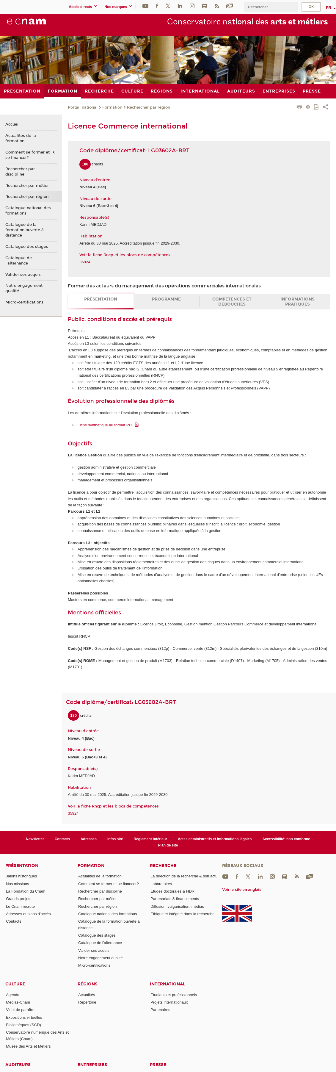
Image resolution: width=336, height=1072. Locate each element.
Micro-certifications (24, 302)
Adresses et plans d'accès (28, 914)
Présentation (100, 299)
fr (329, 7)
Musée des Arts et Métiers (28, 1046)
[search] (271, 7)
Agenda (12, 995)
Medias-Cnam (18, 1002)
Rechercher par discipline (20, 172)
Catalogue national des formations (28, 211)
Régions (88, 984)
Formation (112, 107)
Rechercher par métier (27, 185)
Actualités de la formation (20, 138)
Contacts (62, 839)
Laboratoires (161, 884)
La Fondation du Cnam (25, 891)
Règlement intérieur (150, 839)
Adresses (89, 839)
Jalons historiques (21, 876)
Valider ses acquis (23, 274)
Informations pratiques (297, 302)
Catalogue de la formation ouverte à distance (24, 230)
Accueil (12, 124)
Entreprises (92, 1064)
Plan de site (168, 845)
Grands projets (18, 898)
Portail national (83, 107)
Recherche (163, 865)
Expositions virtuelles (24, 1017)
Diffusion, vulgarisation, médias (177, 906)
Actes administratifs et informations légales (215, 839)
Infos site (115, 839)
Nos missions (17, 884)
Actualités (86, 995)
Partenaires (160, 1009)
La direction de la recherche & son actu (183, 876)
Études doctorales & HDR (172, 891)
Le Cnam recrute (20, 906)
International (167, 984)
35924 (84, 262)
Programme (166, 299)
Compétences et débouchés (232, 302)
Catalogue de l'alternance (18, 261)
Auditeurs (18, 1064)
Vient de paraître (20, 1009)
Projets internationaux (169, 1002)
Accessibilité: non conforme (286, 839)
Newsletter (35, 839)
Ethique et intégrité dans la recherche (182, 914)
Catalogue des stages (26, 246)
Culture (15, 984)
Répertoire (87, 1002)
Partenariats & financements (174, 898)
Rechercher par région (148, 107)
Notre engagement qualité (24, 288)
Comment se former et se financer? (27, 155)
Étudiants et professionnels (173, 995)
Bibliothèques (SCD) (23, 1025)
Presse (158, 1064)
